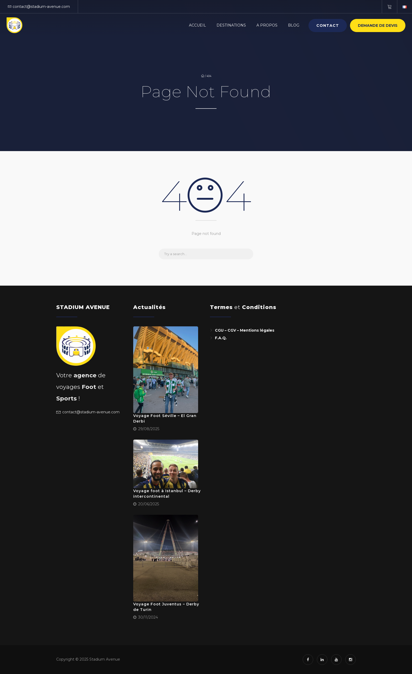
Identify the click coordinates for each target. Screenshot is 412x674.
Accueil (197, 25)
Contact (327, 25)
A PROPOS (266, 25)
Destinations (231, 25)
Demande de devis (378, 25)
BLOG (293, 25)
